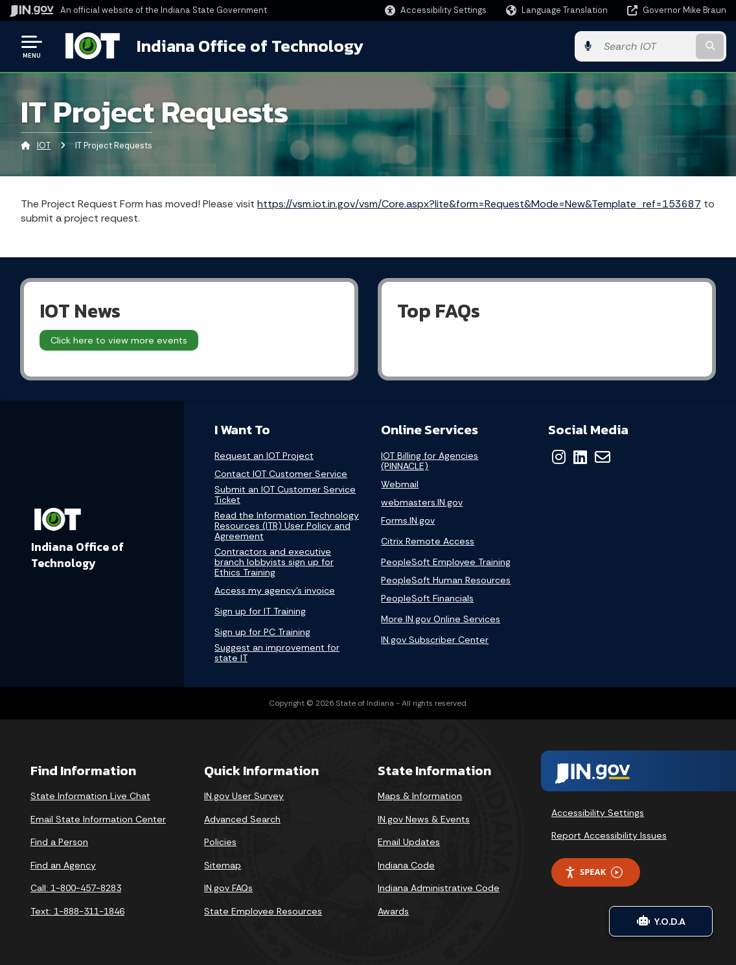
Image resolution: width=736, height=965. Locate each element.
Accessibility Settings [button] (597, 813)
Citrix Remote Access (427, 541)
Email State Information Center (98, 819)
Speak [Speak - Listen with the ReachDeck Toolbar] (593, 872)
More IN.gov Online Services (440, 619)
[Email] (602, 457)
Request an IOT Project (264, 455)
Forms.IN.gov (408, 520)
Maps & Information (420, 796)
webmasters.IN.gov (422, 502)
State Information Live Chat (90, 796)
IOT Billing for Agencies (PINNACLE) (429, 461)
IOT (44, 145)
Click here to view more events (119, 340)
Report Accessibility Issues (609, 835)
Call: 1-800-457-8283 (75, 888)
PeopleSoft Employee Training (446, 562)
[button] (436, 10)
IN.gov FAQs (228, 888)
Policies (220, 842)
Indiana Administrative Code (439, 888)
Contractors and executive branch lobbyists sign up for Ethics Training (274, 562)
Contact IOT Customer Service (280, 474)
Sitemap (222, 865)
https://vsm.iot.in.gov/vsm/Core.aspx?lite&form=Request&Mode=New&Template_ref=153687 (479, 204)
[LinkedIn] (580, 457)
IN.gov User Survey (244, 796)
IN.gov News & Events (424, 819)
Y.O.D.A (661, 921)
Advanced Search (242, 819)
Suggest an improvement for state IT (276, 653)
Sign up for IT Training (260, 611)
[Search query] (645, 46)
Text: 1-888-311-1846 (77, 911)
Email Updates (409, 842)
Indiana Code (406, 865)
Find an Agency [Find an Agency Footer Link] (63, 865)
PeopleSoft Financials (427, 598)
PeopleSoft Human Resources (446, 580)
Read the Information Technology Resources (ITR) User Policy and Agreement (286, 526)
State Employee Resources (263, 911)
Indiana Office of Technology (250, 46)
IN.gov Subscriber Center (435, 639)
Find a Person (59, 842)
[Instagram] (559, 457)
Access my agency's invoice (274, 590)
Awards (393, 911)
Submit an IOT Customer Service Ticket (285, 495)
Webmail (400, 484)
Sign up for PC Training (262, 632)
